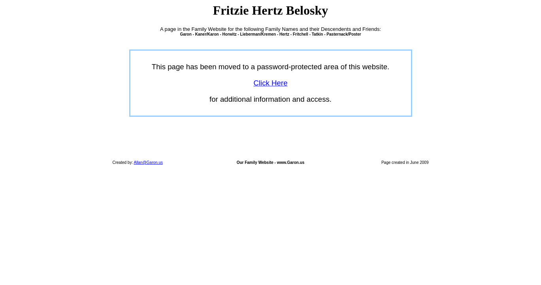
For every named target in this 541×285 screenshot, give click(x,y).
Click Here (270, 83)
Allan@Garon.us (148, 162)
